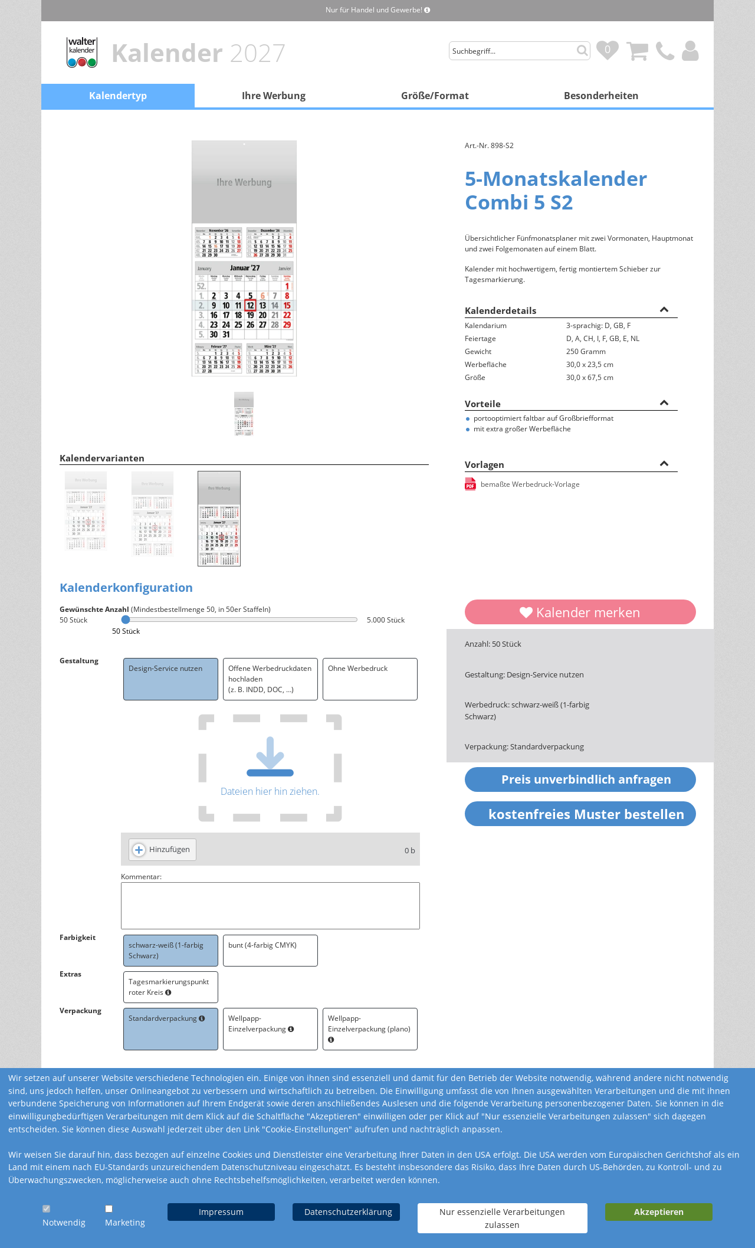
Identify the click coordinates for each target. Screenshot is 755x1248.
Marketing (125, 1222)
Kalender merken (580, 612)
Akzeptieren (659, 1211)
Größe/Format (435, 95)
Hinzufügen (169, 849)
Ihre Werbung (274, 95)
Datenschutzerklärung (348, 1211)
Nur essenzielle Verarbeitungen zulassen (502, 1218)
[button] (664, 308)
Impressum (221, 1211)
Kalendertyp (118, 95)
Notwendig (64, 1222)
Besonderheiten (601, 95)
